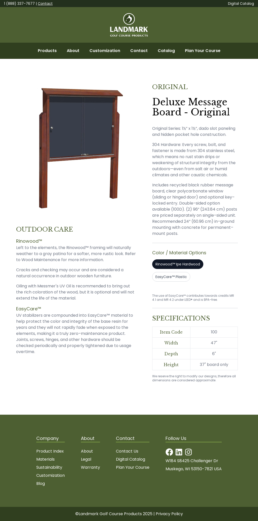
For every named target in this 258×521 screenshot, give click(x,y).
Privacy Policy (169, 514)
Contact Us (127, 451)
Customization (104, 51)
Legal (86, 459)
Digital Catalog (241, 3)
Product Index (50, 451)
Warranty (90, 467)
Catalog (166, 51)
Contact (45, 3)
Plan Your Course (202, 51)
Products (47, 51)
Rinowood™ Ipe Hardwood (177, 264)
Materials (45, 459)
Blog (40, 483)
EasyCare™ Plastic (171, 276)
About (73, 51)
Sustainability (49, 467)
